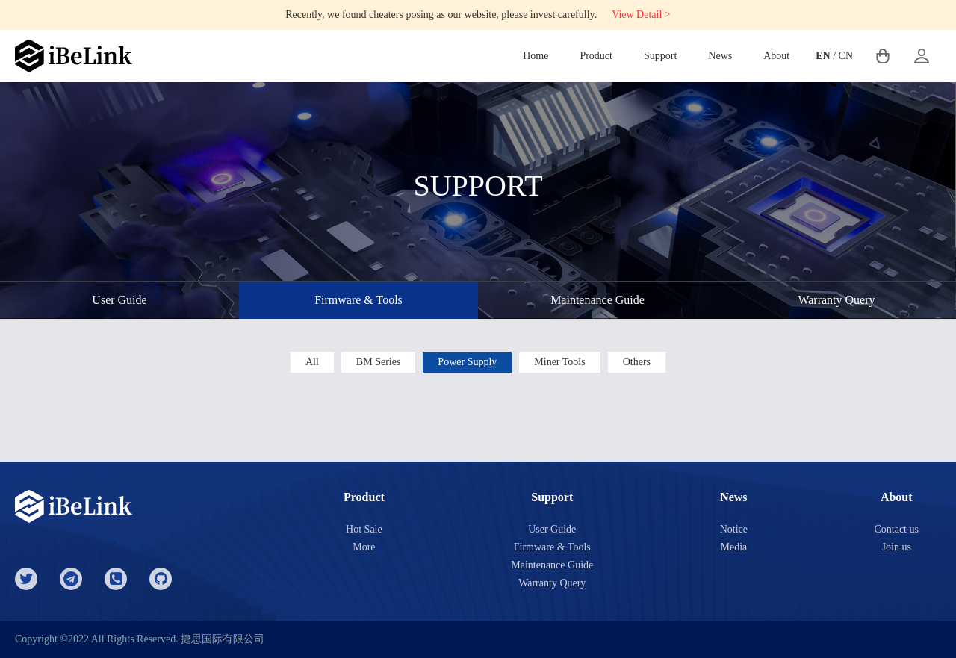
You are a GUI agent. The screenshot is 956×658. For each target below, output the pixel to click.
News (720, 55)
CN (846, 55)
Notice (734, 529)
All (312, 361)
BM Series (378, 361)
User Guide (119, 300)
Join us (896, 547)
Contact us (896, 529)
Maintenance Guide (597, 300)
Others (637, 361)
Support (660, 55)
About (776, 55)
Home (535, 55)
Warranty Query (836, 300)
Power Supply (467, 361)
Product (596, 55)
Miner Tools (559, 361)
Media (733, 547)
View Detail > (641, 14)
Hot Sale (364, 529)
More (364, 547)
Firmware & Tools (358, 300)
